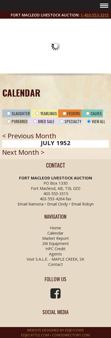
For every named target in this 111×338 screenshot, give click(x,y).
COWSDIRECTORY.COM (71, 335)
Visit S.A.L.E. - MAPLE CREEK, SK (55, 259)
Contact (55, 264)
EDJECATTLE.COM (35, 335)
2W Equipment (55, 243)
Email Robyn (82, 204)
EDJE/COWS (74, 330)
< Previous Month (29, 135)
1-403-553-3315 (94, 15)
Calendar (55, 233)
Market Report (55, 238)
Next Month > (23, 152)
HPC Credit (55, 248)
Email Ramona (31, 204)
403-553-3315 (55, 193)
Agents (55, 254)
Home (55, 227)
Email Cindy (57, 204)
